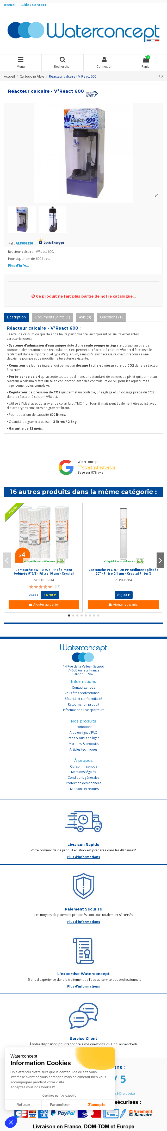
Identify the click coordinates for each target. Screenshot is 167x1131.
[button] (11, 1122)
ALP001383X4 (44, 580)
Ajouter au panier (43, 604)
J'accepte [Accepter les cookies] (97, 1105)
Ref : (12, 243)
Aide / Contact (33, 4)
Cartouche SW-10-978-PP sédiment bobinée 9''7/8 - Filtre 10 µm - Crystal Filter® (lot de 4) (44, 574)
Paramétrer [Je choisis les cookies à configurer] (60, 1105)
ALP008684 (123, 580)
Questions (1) (111, 317)
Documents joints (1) (52, 317)
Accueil (10, 4)
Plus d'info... (18, 265)
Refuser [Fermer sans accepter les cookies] (23, 1105)
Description (16, 317)
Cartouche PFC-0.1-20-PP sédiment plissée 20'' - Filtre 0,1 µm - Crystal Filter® (124, 572)
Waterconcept (88, 462)
